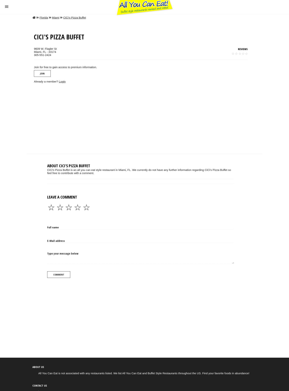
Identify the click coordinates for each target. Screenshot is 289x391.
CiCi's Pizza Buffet (74, 17)
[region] (144, 118)
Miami (55, 17)
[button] (6, 6)
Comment (58, 274)
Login (62, 81)
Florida (43, 17)
